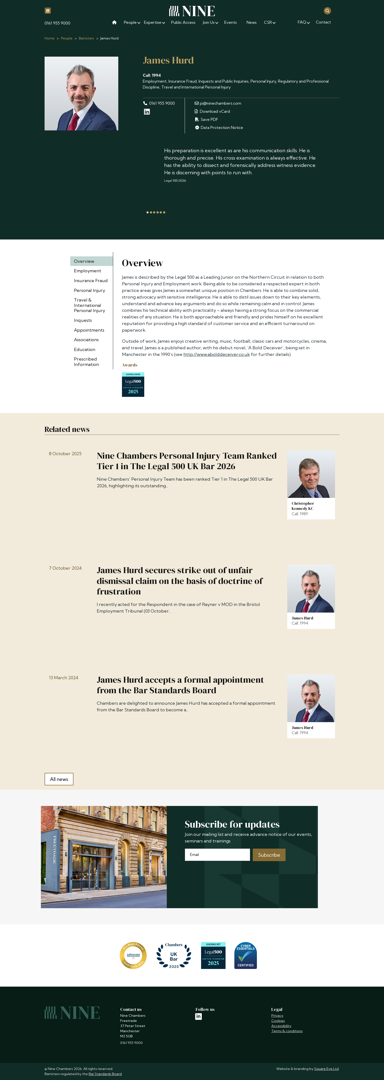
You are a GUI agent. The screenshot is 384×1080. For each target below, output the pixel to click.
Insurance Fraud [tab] (91, 280)
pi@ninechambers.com (218, 103)
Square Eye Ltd (326, 1069)
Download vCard (212, 111)
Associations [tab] (86, 339)
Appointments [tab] (89, 330)
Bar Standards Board (105, 1074)
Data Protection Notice (219, 127)
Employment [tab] (87, 271)
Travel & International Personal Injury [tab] (89, 305)
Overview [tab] (84, 261)
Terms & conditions (287, 1031)
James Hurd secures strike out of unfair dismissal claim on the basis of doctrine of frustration (180, 581)
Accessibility (281, 1026)
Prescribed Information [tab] (86, 361)
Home (50, 38)
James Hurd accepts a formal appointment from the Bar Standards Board (180, 684)
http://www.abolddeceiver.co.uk (216, 354)
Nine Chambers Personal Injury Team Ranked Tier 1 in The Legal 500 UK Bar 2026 (187, 460)
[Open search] (327, 10)
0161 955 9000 (57, 23)
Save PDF (206, 119)
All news (59, 779)
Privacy (277, 1015)
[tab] (147, 212)
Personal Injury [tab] (89, 290)
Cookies (278, 1020)
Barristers (86, 38)
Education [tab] (84, 349)
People (66, 38)
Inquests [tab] (83, 320)
